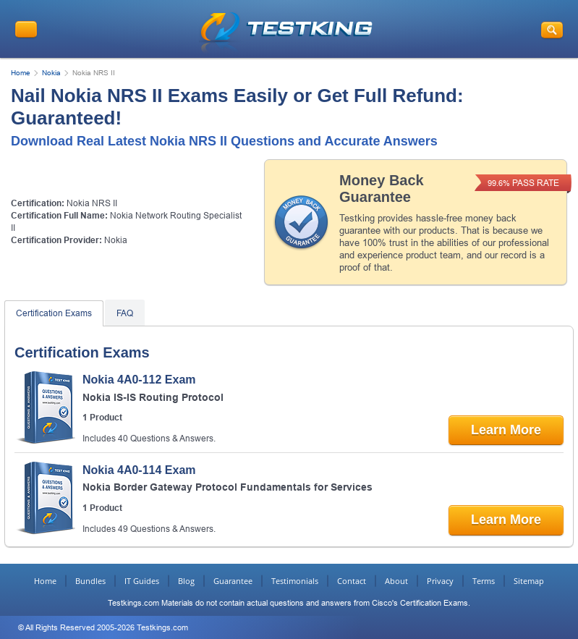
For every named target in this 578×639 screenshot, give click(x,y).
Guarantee (232, 580)
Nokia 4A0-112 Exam (139, 379)
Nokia (51, 73)
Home (20, 73)
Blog (186, 580)
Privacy (440, 580)
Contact (351, 580)
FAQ (124, 313)
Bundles (90, 580)
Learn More (506, 430)
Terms (483, 580)
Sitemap (529, 580)
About (396, 580)
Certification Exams (54, 313)
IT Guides (141, 580)
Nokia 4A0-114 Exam (139, 470)
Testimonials (294, 580)
